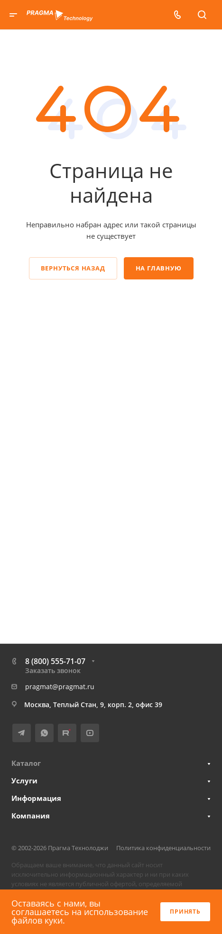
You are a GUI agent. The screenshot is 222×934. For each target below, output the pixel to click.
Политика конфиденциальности (163, 848)
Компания (30, 815)
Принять (185, 911)
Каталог (26, 763)
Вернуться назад (73, 268)
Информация (36, 798)
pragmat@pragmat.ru (59, 686)
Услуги (24, 780)
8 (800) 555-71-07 (55, 661)
